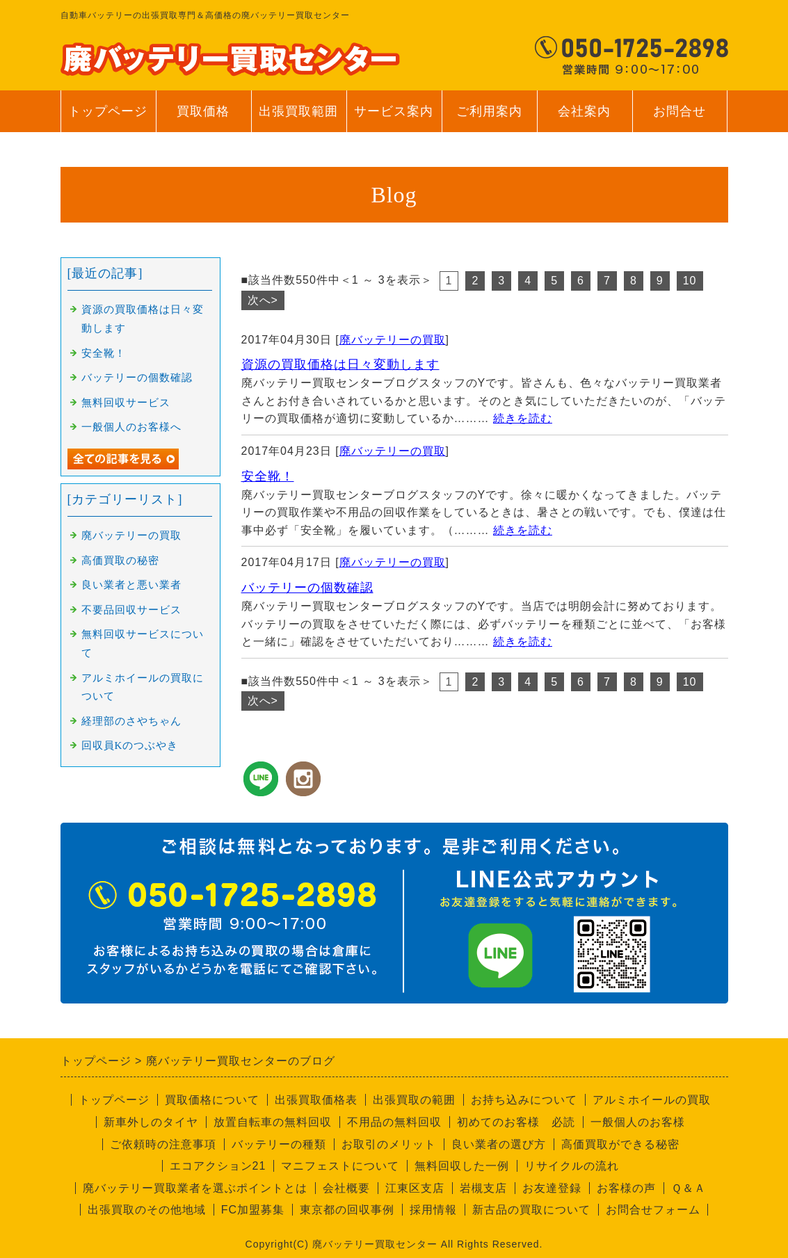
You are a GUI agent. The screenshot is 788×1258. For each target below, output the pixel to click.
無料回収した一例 (462, 1166)
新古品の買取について (531, 1210)
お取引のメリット (388, 1144)
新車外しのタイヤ (151, 1122)
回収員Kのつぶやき (130, 745)
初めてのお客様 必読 (516, 1122)
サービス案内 (394, 118)
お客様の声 (626, 1188)
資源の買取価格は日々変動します (340, 364)
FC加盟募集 (252, 1210)
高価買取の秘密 (120, 560)
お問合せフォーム (653, 1210)
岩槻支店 (483, 1188)
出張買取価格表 (316, 1100)
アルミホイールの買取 (652, 1100)
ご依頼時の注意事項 (163, 1144)
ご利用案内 (489, 118)
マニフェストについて (340, 1166)
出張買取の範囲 (414, 1100)
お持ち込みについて (524, 1100)
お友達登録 (551, 1188)
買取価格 (203, 111)
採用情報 (433, 1210)
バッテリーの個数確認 (307, 588)
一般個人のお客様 (637, 1122)
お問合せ (679, 118)
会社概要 (346, 1188)
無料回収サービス (125, 402)
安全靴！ (267, 476)
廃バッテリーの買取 (392, 340)
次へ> (263, 300)
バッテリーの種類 (279, 1144)
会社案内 (584, 118)
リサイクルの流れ (571, 1166)
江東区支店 (414, 1188)
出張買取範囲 (298, 111)
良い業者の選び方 (498, 1144)
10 (690, 281)
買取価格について (212, 1100)
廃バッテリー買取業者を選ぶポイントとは (195, 1188)
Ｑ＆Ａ (688, 1188)
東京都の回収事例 (347, 1210)
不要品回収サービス (131, 609)
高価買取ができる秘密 (620, 1144)
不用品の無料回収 (394, 1122)
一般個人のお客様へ (131, 427)
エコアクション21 (218, 1166)
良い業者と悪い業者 (131, 584)
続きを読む (522, 418)
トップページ (107, 111)
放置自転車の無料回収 (273, 1122)
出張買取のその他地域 (147, 1210)
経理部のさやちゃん (131, 721)
